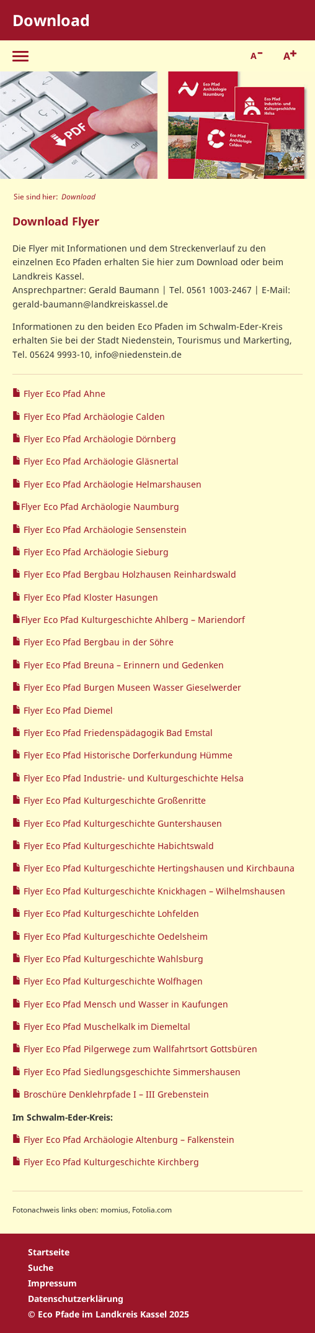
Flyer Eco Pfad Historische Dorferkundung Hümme (127, 755)
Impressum (52, 1283)
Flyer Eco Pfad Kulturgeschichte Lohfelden (110, 913)
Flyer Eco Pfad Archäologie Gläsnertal (100, 461)
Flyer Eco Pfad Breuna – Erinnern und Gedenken (122, 665)
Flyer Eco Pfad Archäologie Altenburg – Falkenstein (127, 1139)
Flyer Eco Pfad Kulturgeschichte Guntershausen (121, 823)
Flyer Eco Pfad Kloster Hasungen (89, 597)
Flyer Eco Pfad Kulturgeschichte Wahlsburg (112, 959)
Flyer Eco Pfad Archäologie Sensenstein (104, 529)
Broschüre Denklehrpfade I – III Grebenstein (115, 1094)
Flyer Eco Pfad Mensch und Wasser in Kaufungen (124, 1004)
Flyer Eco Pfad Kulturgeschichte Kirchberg (110, 1162)
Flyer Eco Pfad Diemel (67, 710)
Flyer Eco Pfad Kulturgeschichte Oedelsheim (114, 936)
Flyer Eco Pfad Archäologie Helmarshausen (111, 484)
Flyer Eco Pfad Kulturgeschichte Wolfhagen (112, 981)
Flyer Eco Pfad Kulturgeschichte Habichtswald (117, 846)
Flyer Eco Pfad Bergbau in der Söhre (97, 642)
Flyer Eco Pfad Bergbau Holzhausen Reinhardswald (128, 574)
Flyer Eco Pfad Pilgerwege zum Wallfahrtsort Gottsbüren (139, 1049)
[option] (79, 125)
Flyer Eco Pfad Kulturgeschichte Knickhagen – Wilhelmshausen (153, 891)
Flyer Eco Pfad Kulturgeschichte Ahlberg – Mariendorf (133, 620)
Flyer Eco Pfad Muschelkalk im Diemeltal (105, 1026)
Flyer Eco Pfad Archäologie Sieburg (95, 552)
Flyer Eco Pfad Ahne (63, 393)
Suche (40, 1267)
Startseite (48, 1252)
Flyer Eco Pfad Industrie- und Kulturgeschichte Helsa (132, 778)
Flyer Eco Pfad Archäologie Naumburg (100, 506)
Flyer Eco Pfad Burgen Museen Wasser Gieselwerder (131, 687)
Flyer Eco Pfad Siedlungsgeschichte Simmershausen (131, 1072)
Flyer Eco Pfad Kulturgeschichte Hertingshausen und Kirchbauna (158, 868)
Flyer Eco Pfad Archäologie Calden (93, 416)
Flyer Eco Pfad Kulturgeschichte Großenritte (113, 800)
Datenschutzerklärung (75, 1298)
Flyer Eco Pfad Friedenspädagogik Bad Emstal (117, 733)
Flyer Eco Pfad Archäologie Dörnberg (98, 439)
